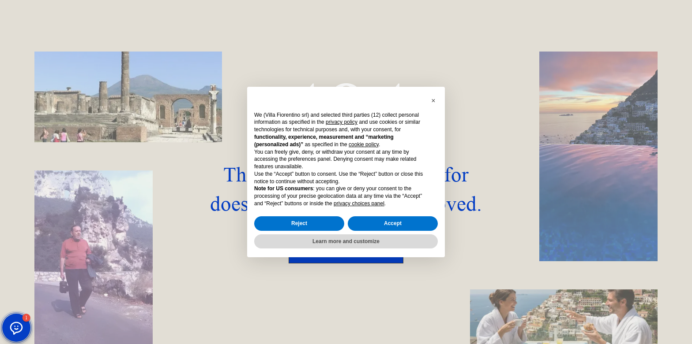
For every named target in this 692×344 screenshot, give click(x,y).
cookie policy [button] (364, 144)
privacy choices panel (359, 203)
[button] (433, 101)
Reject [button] (299, 223)
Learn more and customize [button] (346, 241)
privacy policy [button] (341, 122)
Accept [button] (393, 223)
